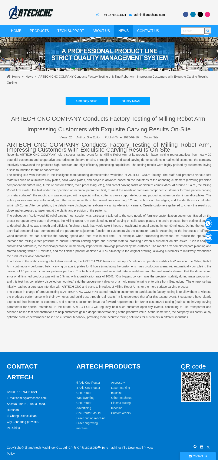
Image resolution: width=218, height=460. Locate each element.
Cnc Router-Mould (88, 413)
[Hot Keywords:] (208, 30)
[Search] (193, 31)
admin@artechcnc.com (149, 14)
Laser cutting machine (91, 418)
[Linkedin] (193, 14)
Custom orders (121, 413)
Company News (86, 101)
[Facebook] (185, 14)
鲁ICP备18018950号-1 (88, 447)
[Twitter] (200, 14)
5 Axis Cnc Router (88, 382)
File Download (131, 447)
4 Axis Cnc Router (88, 387)
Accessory (118, 382)
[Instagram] (207, 14)
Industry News (130, 101)
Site (155, 137)
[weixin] (196, 387)
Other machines (121, 397)
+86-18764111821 (114, 14)
